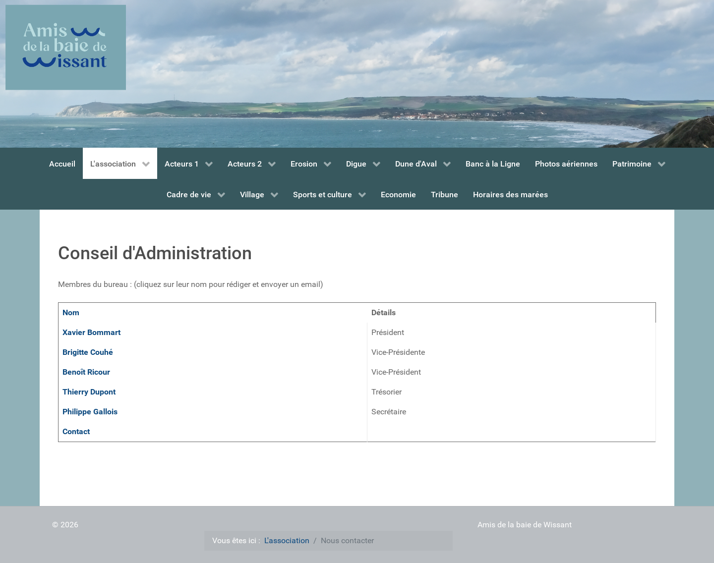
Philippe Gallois (90, 411)
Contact (76, 431)
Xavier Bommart (91, 332)
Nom (70, 312)
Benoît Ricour (86, 372)
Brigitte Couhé (87, 352)
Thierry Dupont (89, 391)
